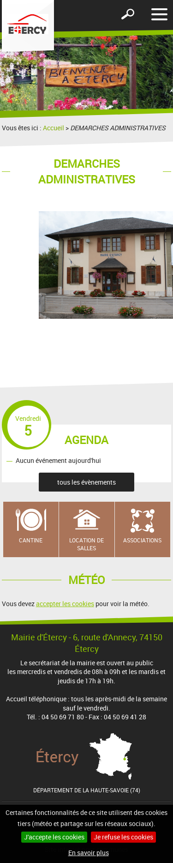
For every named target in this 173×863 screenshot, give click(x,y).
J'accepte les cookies (54, 837)
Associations (142, 540)
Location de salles (86, 544)
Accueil (53, 127)
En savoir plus (88, 852)
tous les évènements (86, 482)
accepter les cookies (65, 603)
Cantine (30, 540)
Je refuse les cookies (123, 837)
